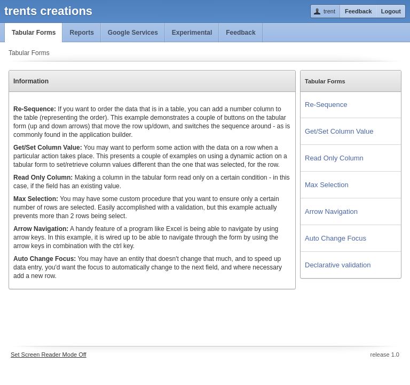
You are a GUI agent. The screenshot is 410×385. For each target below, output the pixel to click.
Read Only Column (334, 158)
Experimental (192, 32)
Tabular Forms (34, 32)
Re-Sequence (326, 105)
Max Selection (327, 185)
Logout (391, 11)
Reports (81, 32)
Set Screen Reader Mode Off (48, 354)
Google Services (133, 32)
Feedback (358, 11)
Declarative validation (338, 265)
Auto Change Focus (335, 238)
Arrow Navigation (331, 211)
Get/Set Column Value (339, 131)
